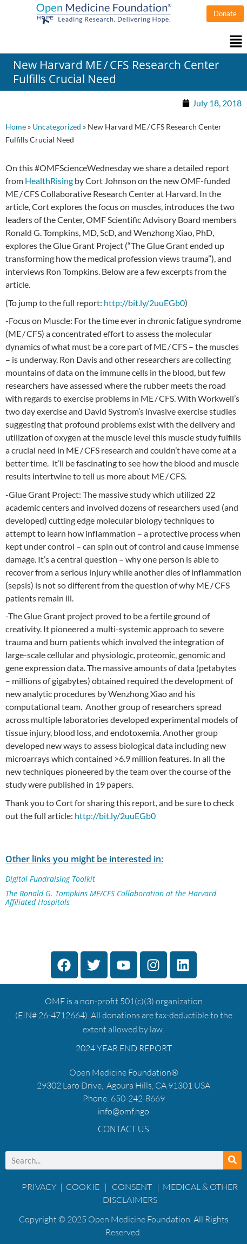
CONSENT (132, 1186)
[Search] (232, 1160)
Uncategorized (56, 127)
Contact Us (123, 1129)
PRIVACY (39, 1186)
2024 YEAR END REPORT (124, 1048)
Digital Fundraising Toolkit (50, 879)
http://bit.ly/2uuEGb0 (143, 303)
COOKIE (83, 1186)
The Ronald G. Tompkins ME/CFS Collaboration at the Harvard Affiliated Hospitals (110, 898)
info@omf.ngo (123, 1111)
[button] (123, 41)
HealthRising (49, 180)
